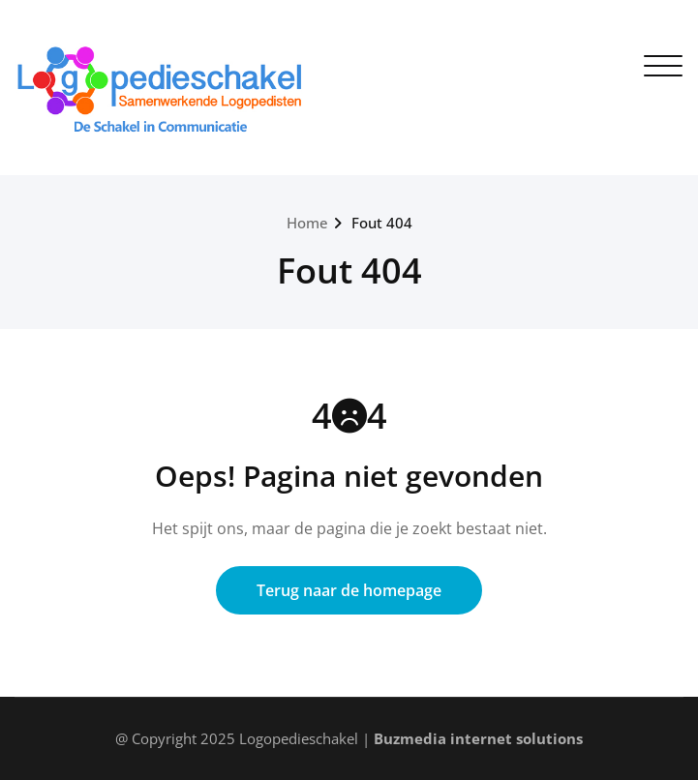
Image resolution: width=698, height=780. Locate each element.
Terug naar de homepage (349, 590)
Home (307, 222)
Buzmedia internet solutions (478, 738)
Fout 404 (381, 222)
